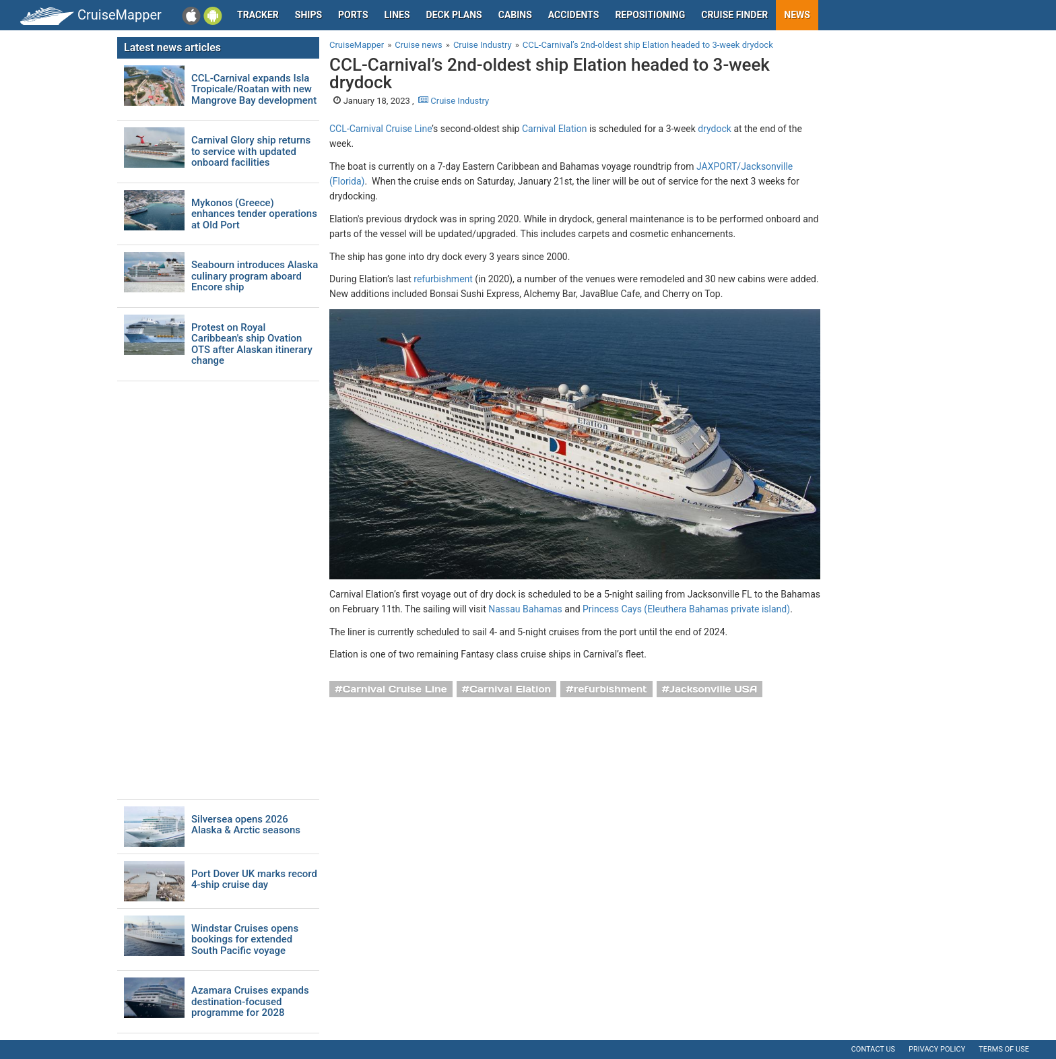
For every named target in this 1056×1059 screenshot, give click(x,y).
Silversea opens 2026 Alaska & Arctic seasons (245, 825)
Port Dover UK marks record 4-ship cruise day (254, 879)
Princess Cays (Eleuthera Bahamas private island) (686, 609)
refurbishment (443, 279)
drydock (714, 128)
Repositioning (650, 14)
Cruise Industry (453, 101)
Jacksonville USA (713, 689)
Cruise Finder (734, 14)
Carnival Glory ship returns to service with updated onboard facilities (250, 151)
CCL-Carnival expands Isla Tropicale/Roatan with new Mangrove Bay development (254, 89)
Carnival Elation (554, 128)
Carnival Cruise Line (395, 689)
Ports (353, 14)
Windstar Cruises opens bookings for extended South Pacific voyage (244, 940)
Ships (308, 14)
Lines (397, 14)
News (797, 14)
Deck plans (454, 14)
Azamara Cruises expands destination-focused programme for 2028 (250, 1002)
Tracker (258, 14)
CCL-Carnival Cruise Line (380, 128)
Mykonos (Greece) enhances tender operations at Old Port (254, 214)
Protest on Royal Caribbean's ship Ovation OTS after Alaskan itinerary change (251, 344)
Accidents (573, 14)
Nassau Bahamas (525, 609)
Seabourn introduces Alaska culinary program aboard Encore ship (254, 276)
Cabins (515, 14)
